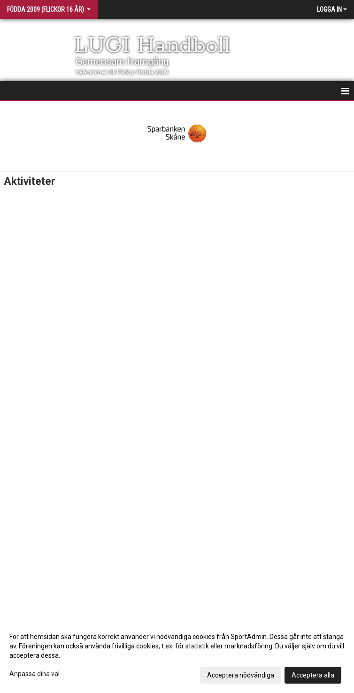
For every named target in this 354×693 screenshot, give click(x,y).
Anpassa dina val (34, 674)
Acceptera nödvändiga (240, 675)
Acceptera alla (313, 675)
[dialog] (177, 655)
